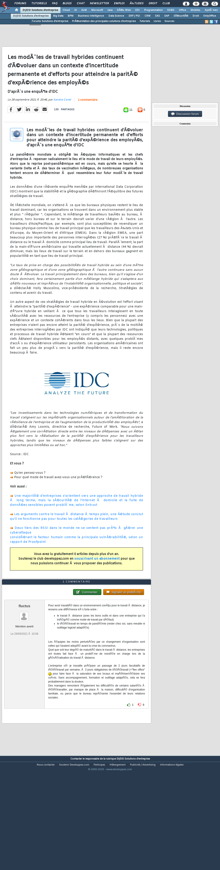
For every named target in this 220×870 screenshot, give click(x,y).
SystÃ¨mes (211, 10)
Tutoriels (39, 3)
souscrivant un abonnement (97, 574)
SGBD (170, 10)
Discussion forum (185, 114)
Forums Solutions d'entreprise (50, 21)
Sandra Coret (62, 114)
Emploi (119, 3)
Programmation (153, 10)
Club (166, 3)
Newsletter (99, 3)
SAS (157, 15)
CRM (148, 15)
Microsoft (97, 10)
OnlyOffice (209, 15)
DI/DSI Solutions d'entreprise (40, 10)
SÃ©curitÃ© (181, 15)
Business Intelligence (91, 15)
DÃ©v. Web (124, 10)
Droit (153, 3)
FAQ (55, 3)
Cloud (66, 10)
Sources (169, 21)
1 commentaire (87, 115)
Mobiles (195, 10)
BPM (70, 15)
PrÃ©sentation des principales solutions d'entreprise (104, 21)
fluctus (24, 651)
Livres (157, 21)
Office (182, 10)
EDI (137, 10)
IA (75, 10)
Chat (80, 3)
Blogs (67, 3)
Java (109, 10)
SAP (166, 15)
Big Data (58, 15)
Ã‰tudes (136, 3)
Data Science (116, 15)
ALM (84, 10)
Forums (20, 3)
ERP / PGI (134, 15)
